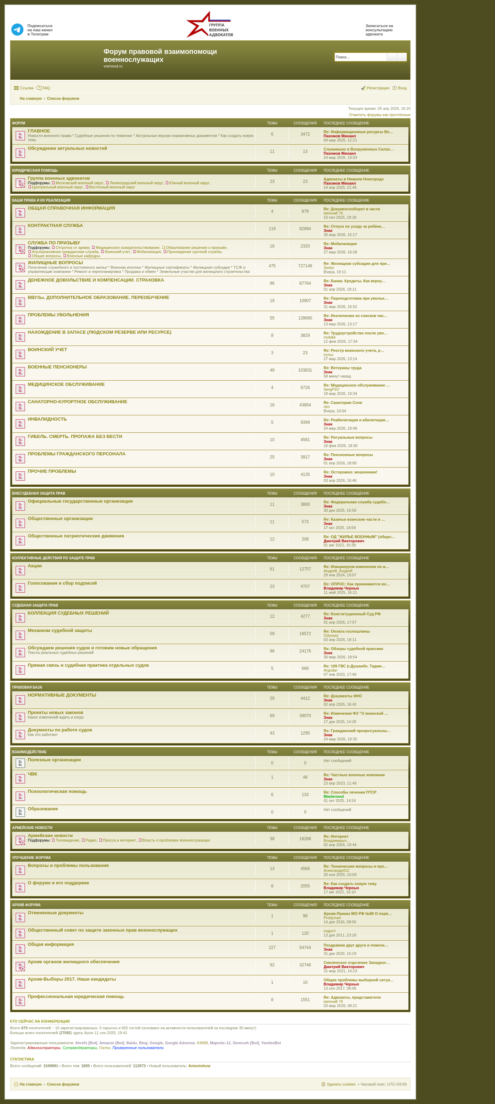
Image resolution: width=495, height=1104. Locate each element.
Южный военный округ (189, 183)
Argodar (330, 670)
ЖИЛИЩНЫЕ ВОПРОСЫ (55, 262)
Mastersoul (334, 796)
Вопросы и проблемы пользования (68, 865)
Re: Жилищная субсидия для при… (357, 263)
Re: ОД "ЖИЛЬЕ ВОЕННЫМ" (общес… (359, 537)
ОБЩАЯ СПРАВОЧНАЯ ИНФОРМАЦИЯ (71, 208)
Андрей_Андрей (338, 571)
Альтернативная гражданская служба (65, 252)
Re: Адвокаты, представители (352, 997)
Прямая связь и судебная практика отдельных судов (88, 665)
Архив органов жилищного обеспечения (74, 961)
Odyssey (331, 635)
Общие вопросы (46, 256)
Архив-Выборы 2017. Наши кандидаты (72, 979)
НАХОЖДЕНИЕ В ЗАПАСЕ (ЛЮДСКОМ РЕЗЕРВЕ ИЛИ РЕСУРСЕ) (99, 332)
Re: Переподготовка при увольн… (356, 298)
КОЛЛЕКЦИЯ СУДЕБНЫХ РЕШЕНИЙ (68, 613)
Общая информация (51, 944)
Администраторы (43, 1048)
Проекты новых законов (55, 712)
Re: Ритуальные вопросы (348, 437)
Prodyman (332, 918)
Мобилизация (149, 252)
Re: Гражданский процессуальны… (357, 731)
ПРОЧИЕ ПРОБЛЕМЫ (52, 471)
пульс (329, 354)
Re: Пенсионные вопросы (348, 455)
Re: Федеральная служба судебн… (357, 502)
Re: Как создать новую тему (350, 884)
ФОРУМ (18, 123)
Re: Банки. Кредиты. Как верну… (355, 281)
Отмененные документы (55, 912)
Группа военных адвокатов (59, 178)
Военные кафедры (83, 256)
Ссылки (27, 88)
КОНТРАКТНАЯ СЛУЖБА (55, 225)
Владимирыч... (337, 840)
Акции (35, 565)
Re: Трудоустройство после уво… (356, 333)
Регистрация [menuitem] (378, 88)
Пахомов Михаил (340, 136)
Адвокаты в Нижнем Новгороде (354, 179)
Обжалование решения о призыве (196, 247)
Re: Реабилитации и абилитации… (356, 420)
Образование (43, 808)
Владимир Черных (341, 588)
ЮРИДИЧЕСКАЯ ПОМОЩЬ (35, 170)
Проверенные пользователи (138, 1048)
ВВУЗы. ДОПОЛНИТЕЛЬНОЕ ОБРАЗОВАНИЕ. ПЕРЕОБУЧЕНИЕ (98, 297)
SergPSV (331, 389)
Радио (91, 840)
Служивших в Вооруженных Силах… (359, 149)
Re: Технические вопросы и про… (356, 866)
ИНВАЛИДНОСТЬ (47, 419)
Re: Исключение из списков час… (356, 316)
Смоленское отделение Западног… (357, 962)
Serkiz (329, 268)
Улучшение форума (31, 858)
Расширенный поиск (402, 57)
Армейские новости (32, 828)
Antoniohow (199, 1066)
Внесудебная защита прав (38, 493)
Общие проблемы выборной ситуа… (359, 980)
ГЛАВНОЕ (39, 130)
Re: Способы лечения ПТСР (350, 792)
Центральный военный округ (57, 187)
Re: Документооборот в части (352, 209)
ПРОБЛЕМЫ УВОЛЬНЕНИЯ (58, 314)
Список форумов (63, 1084)
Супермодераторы (80, 1048)
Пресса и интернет (119, 840)
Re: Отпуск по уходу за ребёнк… (354, 226)
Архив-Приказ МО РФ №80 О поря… (358, 913)
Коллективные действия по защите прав (53, 558)
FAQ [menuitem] (46, 88)
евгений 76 (333, 213)
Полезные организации (54, 759)
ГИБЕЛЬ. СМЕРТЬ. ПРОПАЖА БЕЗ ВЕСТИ (75, 436)
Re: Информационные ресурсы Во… (358, 132)
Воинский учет (117, 252)
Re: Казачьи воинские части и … (354, 519)
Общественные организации (60, 518)
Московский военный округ (79, 183)
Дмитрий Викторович (344, 541)
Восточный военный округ (112, 187)
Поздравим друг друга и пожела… (356, 945)
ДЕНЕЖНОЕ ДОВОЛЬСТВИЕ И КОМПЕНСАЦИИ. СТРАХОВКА (96, 280)
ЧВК (32, 774)
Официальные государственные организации (80, 501)
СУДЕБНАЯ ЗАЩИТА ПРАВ (35, 605)
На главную (31, 1084)
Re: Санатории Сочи (343, 402)
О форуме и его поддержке (58, 882)
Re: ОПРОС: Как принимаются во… (357, 584)
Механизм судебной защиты (60, 630)
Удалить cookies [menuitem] (341, 1084)
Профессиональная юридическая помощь (76, 996)
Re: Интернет (336, 836)
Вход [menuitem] (402, 88)
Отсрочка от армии (72, 247)
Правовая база (27, 687)
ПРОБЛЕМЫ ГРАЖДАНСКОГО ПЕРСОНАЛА (76, 453)
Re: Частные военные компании (354, 775)
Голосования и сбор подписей (62, 583)
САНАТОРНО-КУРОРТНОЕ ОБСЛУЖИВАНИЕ (77, 401)
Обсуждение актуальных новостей (67, 148)
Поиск (392, 57)
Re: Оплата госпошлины (347, 631)
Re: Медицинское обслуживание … (357, 385)
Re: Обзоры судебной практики (353, 649)
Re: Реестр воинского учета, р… (354, 350)
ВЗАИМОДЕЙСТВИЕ (29, 752)
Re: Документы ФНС (343, 696)
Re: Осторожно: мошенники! (351, 472)
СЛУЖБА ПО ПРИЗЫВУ (54, 242)
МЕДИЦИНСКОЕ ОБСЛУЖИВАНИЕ (66, 384)
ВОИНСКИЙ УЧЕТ (47, 349)
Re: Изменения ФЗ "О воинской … (356, 713)
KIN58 (202, 1043)
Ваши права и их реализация (41, 200)
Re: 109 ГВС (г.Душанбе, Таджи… (354, 666)
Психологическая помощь (57, 791)
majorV (330, 931)
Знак (328, 230)
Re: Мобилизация (340, 244)
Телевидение (67, 840)
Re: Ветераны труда (343, 368)
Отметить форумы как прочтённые (380, 115)
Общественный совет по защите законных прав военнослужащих (103, 930)
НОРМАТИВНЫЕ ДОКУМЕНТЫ (62, 695)
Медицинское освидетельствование (127, 247)
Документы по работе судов (60, 729)
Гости (104, 1048)
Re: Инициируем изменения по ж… (356, 567)
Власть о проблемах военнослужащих (176, 840)
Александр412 (336, 870)
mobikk (330, 337)
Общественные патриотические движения (76, 535)
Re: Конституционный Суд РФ (352, 614)
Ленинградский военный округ (136, 183)
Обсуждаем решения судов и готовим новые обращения (92, 647)
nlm (327, 407)
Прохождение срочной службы (194, 252)
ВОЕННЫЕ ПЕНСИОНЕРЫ (57, 367)
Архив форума (26, 905)
